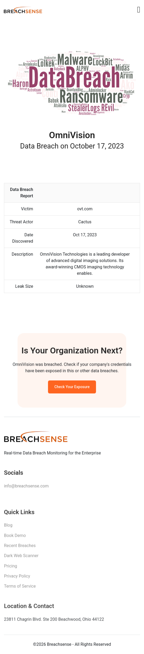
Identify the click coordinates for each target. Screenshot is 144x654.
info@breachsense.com (26, 487)
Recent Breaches (20, 547)
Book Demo (15, 537)
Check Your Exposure (72, 388)
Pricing (10, 568)
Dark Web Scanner (21, 557)
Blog (8, 527)
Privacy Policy (17, 578)
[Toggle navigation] (138, 9)
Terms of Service (20, 588)
